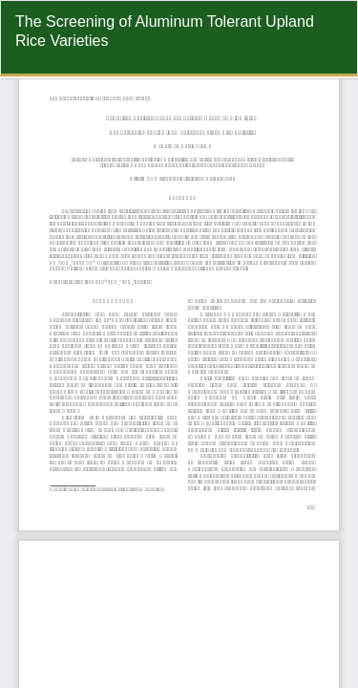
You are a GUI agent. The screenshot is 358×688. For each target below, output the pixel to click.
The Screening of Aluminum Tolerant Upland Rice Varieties (164, 31)
